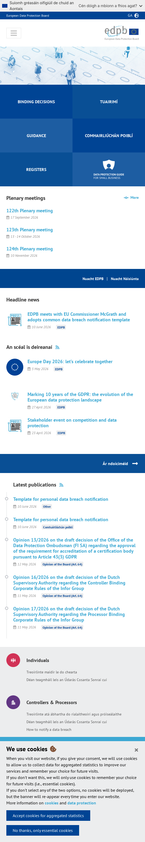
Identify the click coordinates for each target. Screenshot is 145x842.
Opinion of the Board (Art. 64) (62, 564)
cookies (51, 802)
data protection (81, 802)
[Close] (136, 749)
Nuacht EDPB (93, 278)
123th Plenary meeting (29, 230)
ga (130, 15)
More (134, 197)
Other (47, 506)
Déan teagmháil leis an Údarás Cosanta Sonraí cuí (66, 679)
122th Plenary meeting (29, 211)
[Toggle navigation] (13, 33)
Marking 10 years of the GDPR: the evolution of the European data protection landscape (80, 397)
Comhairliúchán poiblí (58, 527)
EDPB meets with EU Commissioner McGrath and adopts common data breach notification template (79, 317)
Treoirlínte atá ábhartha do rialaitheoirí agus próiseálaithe (73, 714)
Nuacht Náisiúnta (125, 278)
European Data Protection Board (27, 15)
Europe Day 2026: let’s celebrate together (70, 361)
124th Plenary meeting (29, 249)
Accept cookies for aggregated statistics (48, 815)
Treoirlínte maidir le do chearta (51, 672)
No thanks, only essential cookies (43, 830)
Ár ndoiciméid (115, 463)
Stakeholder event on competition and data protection (72, 423)
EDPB (61, 327)
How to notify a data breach (48, 729)
